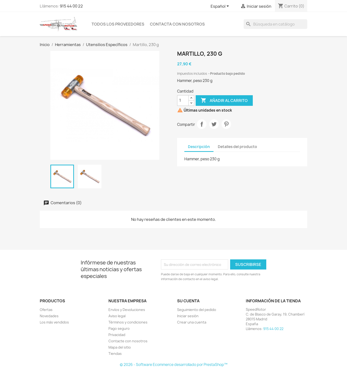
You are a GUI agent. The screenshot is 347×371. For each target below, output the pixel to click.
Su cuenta (188, 301)
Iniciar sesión (188, 316)
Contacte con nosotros (127, 341)
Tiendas (115, 353)
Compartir (202, 124)
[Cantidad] (183, 100)
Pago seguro (119, 328)
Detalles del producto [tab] (237, 146)
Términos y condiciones (127, 322)
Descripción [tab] (199, 146)
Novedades (49, 316)
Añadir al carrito (224, 100)
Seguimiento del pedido (196, 309)
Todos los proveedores (118, 24)
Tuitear (214, 124)
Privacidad (116, 334)
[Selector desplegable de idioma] (221, 6)
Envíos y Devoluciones (126, 309)
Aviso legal (117, 316)
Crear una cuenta (191, 322)
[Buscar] (275, 24)
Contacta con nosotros (177, 24)
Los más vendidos (54, 322)
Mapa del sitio (119, 347)
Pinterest (226, 124)
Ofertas (46, 309)
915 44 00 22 (71, 6)
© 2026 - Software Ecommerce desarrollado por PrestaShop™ (173, 364)
